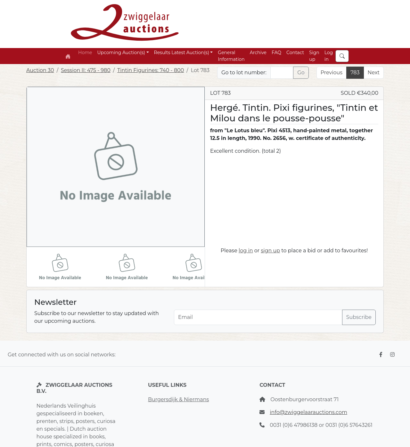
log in (246, 251)
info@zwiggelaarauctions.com (308, 412)
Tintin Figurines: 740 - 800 (150, 70)
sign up (270, 251)
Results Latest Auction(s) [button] (181, 52)
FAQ (276, 52)
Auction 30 (40, 70)
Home (85, 52)
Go (300, 72)
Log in (328, 56)
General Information (231, 56)
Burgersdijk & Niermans (178, 399)
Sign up (314, 56)
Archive (258, 52)
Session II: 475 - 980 (86, 70)
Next (374, 72)
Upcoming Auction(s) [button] (121, 52)
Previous (331, 72)
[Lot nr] (281, 73)
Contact (295, 52)
